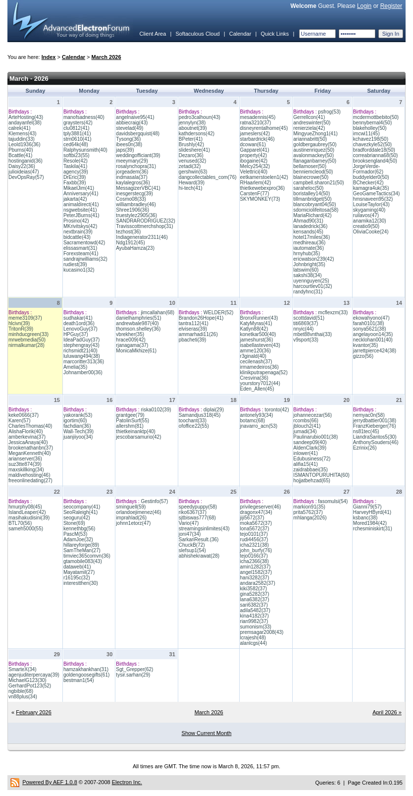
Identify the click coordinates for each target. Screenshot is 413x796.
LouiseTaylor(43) (371, 204)
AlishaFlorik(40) (25, 431)
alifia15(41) (305, 464)
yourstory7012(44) (260, 383)
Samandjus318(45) (200, 415)
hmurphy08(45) (25, 507)
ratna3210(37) (255, 122)
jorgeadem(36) (132, 171)
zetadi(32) (190, 166)
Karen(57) (19, 420)
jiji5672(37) (252, 517)
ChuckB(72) (192, 545)
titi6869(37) (305, 323)
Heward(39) (192, 182)
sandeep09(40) (309, 442)
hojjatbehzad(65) (311, 480)
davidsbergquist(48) (137, 133)
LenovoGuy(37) (80, 329)
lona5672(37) (254, 528)
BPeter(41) (191, 139)
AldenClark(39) (309, 448)
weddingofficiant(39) (138, 155)
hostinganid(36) (25, 161)
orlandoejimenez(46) (138, 512)
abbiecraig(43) (132, 122)
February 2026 (34, 712)
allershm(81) (130, 426)
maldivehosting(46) (29, 475)
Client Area (152, 34)
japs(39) (125, 150)
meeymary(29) (132, 161)
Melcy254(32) (255, 166)
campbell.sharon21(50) (318, 182)
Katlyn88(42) (254, 329)
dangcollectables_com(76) (208, 177)
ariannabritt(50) (310, 139)
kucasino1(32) (79, 270)
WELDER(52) (219, 312)
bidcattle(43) (77, 237)
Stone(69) (74, 523)
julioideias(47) (23, 171)
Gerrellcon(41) (309, 117)
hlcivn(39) (19, 323)
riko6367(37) (192, 512)
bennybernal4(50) (372, 122)
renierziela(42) (309, 128)
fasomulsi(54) (333, 501)
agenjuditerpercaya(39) (33, 675)
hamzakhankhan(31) (85, 669)
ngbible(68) (20, 691)
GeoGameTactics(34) (376, 193)
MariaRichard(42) (312, 215)
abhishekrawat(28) (199, 556)
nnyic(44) (303, 329)
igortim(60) (75, 420)
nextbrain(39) (78, 231)
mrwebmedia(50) (27, 339)
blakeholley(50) (370, 128)
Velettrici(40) (254, 171)
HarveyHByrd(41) (372, 512)
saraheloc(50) (308, 188)
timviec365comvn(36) (86, 556)
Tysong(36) (128, 139)
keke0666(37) (23, 415)
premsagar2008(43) (262, 632)
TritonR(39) (20, 329)
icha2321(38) (254, 545)
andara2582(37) (257, 583)
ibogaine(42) (254, 161)
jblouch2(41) (306, 426)
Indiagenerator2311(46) (142, 237)
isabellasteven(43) (260, 345)
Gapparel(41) (254, 150)
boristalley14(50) (311, 193)
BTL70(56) (20, 523)
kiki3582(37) (253, 588)
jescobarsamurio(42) (138, 437)
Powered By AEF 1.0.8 (49, 782)
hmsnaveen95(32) (373, 199)
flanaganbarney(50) (314, 161)
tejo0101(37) (254, 534)
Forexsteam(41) (81, 253)
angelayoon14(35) (373, 334)
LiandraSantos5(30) (375, 437)
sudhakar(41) (78, 318)
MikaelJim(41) (78, 188)
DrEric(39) (74, 177)
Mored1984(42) (370, 523)
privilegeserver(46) (260, 507)
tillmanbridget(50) (312, 199)
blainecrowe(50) (310, 177)
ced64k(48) (75, 144)
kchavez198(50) (370, 139)
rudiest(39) (75, 264)
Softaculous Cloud (197, 34)
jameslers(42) (255, 133)
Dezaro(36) (191, 155)
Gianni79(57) (367, 507)
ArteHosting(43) (25, 117)
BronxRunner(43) (259, 318)
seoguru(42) (76, 517)
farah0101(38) (368, 323)
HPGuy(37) (75, 334)
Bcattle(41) (20, 155)
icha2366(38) (254, 561)
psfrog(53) (329, 111)
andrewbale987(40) (137, 323)
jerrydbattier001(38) (374, 420)
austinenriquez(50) (313, 150)
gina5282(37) (254, 594)
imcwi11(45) (366, 133)
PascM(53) (75, 534)
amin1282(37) (255, 566)
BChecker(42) (368, 182)
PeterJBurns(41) (81, 215)
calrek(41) (19, 128)
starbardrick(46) (257, 139)
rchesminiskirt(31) (372, 528)
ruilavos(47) (366, 215)
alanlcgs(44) (253, 643)
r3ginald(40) (253, 356)
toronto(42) (277, 409)
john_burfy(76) (256, 550)
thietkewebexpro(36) (262, 188)
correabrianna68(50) (375, 155)
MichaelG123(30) (27, 680)
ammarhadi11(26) (198, 334)
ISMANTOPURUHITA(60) (321, 475)
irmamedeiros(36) (259, 367)
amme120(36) (255, 350)
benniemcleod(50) (313, 171)
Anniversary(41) (81, 193)
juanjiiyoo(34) (78, 437)
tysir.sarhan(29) (133, 675)
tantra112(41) (193, 323)
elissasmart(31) (80, 248)
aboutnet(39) (193, 128)
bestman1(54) (78, 680)
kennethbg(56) (79, 528)
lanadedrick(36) (310, 226)
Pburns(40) (20, 150)
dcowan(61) (253, 144)
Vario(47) (189, 523)
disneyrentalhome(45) (264, 128)
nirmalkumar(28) (26, 345)
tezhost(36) (128, 231)
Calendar (240, 34)
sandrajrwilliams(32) (85, 259)
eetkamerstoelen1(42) (264, 177)
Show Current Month (207, 733)
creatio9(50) (366, 226)
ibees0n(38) (129, 144)
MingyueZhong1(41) (315, 133)
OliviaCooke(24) (371, 231)
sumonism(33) (255, 626)
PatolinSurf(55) (132, 420)
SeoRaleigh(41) (80, 512)
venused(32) (192, 161)
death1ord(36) (79, 323)
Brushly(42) (191, 144)
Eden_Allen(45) (257, 389)
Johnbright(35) (309, 264)
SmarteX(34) (22, 669)
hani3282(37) (254, 577)
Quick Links (274, 34)
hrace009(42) (130, 339)
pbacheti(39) (192, 339)
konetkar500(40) (258, 334)
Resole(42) (75, 161)
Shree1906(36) (132, 210)
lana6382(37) (254, 599)
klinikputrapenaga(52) (264, 372)
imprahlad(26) (131, 517)
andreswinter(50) (311, 122)
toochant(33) (192, 420)
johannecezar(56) (312, 415)
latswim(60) (305, 270)
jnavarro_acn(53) (259, 426)
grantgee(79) (130, 415)
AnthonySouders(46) (376, 442)
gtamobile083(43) (82, 561)
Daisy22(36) (21, 166)
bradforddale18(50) (374, 150)
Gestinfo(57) (154, 501)
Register (391, 5)
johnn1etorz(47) (133, 523)
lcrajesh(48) (253, 637)
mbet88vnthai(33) (312, 334)
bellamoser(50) (309, 166)
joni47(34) (190, 534)
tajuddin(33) (21, 139)
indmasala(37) (131, 177)
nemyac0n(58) (369, 415)
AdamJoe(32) (78, 539)
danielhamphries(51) (138, 318)
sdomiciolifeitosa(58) (315, 210)
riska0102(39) (156, 409)
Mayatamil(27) (79, 572)
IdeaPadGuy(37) (81, 339)
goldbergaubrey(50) (314, 144)
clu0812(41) (76, 128)
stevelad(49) (129, 128)
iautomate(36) (308, 248)
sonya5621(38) (369, 329)
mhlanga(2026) (309, 517)
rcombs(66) (305, 420)
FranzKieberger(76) (374, 426)
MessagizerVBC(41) (138, 188)
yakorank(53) (77, 415)
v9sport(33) (305, 339)
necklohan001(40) (373, 339)
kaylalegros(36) (133, 182)
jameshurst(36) (256, 339)
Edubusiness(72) (311, 458)
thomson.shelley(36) (138, 329)
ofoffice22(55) (194, 426)
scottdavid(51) (308, 318)
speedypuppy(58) (198, 507)
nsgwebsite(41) (80, 210)
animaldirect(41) (81, 204)
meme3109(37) (25, 318)
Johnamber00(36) (83, 372)
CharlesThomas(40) (30, 426)
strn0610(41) (77, 139)
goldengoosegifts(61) (86, 675)
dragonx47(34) (256, 512)
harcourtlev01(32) (312, 286)
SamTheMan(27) (82, 550)
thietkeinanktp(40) (135, 431)
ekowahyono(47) (371, 318)
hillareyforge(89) (81, 545)
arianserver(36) (25, 458)
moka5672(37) (256, 523)
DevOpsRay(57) (26, 177)
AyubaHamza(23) (135, 248)
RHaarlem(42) (255, 182)
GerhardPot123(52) (29, 685)
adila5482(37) (255, 610)
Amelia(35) (75, 367)
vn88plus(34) (22, 696)
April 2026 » (387, 712)
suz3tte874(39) (25, 464)
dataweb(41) (77, 566)
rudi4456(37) (254, 539)
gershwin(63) (193, 171)
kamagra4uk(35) (371, 188)
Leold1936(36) (24, 144)
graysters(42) (78, 122)
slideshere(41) (194, 150)
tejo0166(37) (254, 556)
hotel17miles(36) (311, 237)
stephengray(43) (81, 345)
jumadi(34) (304, 431)
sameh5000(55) (25, 528)
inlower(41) (305, 453)
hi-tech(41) (191, 188)
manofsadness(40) (83, 117)
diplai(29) (214, 409)
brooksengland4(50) (375, 161)
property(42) (253, 155)
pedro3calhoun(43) (199, 117)
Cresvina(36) (254, 378)
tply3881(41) (77, 133)
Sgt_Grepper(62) (134, 669)
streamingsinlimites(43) (204, 528)
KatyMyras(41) (256, 323)
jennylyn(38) (192, 122)
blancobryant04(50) (314, 204)
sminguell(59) (131, 507)
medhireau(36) (309, 242)
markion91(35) (309, 507)
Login (364, 5)
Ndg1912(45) (130, 242)
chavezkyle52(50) (372, 144)
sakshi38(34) (307, 275)
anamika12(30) (369, 221)
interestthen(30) (80, 583)
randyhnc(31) (307, 291)
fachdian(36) (77, 426)
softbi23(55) (76, 155)
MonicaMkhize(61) (136, 350)
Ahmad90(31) (308, 221)
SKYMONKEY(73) (260, 199)
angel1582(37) (256, 572)
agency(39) (75, 171)
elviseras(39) (193, 329)
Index (49, 57)
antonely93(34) (256, 415)
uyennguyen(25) (311, 281)
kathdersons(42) (196, 133)
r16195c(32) (76, 577)
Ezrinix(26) (365, 448)
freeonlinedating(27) (30, 480)
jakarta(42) (75, 199)
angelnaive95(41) (135, 117)
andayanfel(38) (25, 122)
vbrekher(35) (130, 334)
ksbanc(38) (365, 517)
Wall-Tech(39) (78, 431)
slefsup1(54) (192, 550)
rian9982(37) (254, 621)
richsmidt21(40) (80, 350)
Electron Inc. (127, 782)
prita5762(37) (307, 512)
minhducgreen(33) (28, 334)
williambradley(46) (136, 204)
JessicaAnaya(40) (28, 442)
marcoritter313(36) (83, 361)
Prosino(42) (76, 221)
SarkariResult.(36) (199, 539)
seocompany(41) (81, 507)
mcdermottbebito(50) (376, 117)
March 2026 (106, 57)
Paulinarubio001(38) (315, 437)
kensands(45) (308, 231)
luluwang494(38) (81, 356)
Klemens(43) (22, 133)
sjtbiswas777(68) (197, 517)
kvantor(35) (365, 345)
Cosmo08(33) (131, 199)
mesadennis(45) (258, 117)
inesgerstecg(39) (134, 193)
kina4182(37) (254, 616)
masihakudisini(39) (29, 517)
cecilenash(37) (256, 361)
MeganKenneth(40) (29, 453)
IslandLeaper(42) (27, 512)
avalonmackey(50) (313, 155)
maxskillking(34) (26, 469)
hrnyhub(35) (306, 253)
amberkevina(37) (27, 437)
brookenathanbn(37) (30, 448)
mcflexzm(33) (333, 312)
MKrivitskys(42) (80, 226)
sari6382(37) (254, 605)
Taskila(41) (75, 166)
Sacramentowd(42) (84, 242)
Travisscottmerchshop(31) (144, 226)
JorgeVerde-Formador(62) (368, 169)
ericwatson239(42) (313, 259)
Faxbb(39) (74, 182)
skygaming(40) (369, 210)
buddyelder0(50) (371, 177)
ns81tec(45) (366, 431)
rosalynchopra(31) (136, 166)
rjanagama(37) (132, 345)
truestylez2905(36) (136, 215)
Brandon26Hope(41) (201, 318)
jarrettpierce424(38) (374, 350)
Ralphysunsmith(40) (85, 150)
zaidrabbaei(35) (310, 469)
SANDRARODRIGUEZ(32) (145, 221)
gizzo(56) (363, 356)
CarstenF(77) (254, 193)
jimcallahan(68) (157, 312)
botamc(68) (252, 420)
